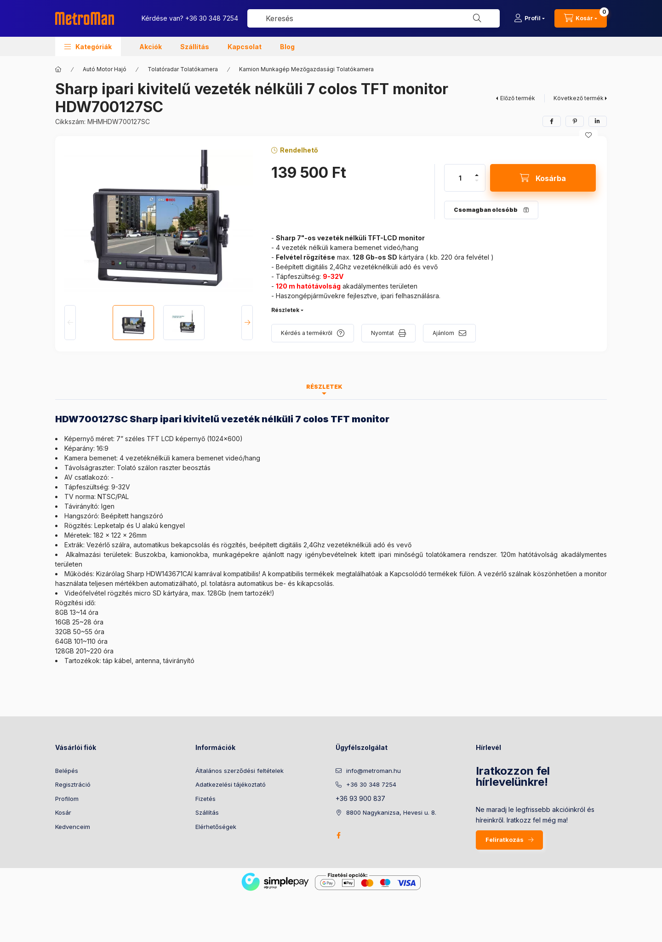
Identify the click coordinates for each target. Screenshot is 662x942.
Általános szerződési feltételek (239, 770)
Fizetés (205, 798)
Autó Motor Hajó (104, 69)
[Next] (247, 322)
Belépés (66, 770)
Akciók (150, 47)
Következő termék (579, 98)
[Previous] (70, 322)
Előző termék (517, 98)
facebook (338, 835)
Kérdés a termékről (306, 332)
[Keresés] (477, 18)
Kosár (63, 812)
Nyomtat (382, 332)
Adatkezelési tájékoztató (230, 784)
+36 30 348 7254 (211, 18)
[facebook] (551, 121)
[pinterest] (574, 121)
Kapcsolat (245, 47)
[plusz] (476, 175)
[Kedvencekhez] (588, 135)
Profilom (67, 798)
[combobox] (373, 18)
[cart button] (580, 18)
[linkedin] (597, 121)
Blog (287, 47)
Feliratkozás (504, 839)
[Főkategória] (58, 69)
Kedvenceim (72, 826)
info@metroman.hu (373, 770)
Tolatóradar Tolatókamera (183, 69)
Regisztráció (73, 784)
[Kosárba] (543, 178)
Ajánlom (443, 332)
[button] (88, 46)
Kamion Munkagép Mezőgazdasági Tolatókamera (306, 69)
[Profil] (529, 18)
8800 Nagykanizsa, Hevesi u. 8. (391, 812)
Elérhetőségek (215, 826)
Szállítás (194, 47)
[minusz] (476, 180)
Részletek (285, 309)
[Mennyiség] (460, 178)
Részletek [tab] (324, 386)
